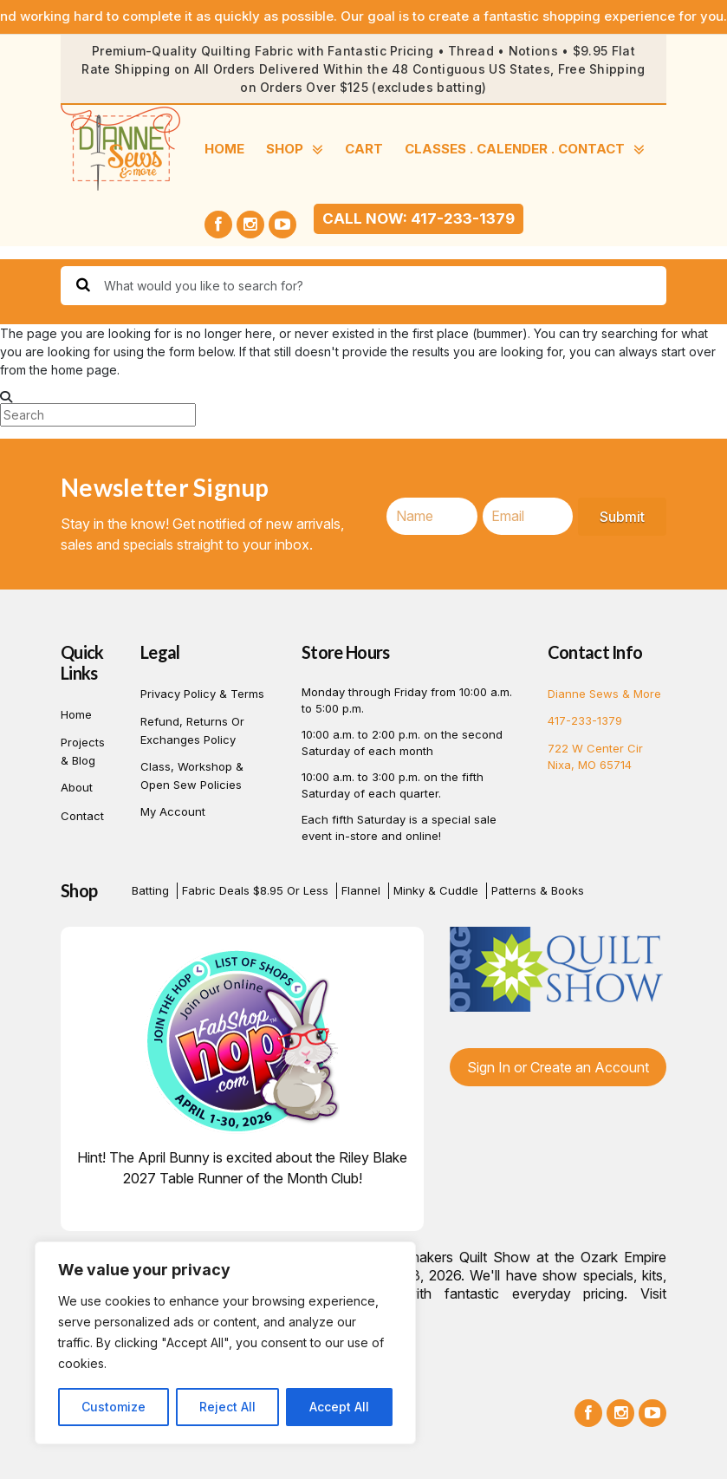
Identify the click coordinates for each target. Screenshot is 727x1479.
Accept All (339, 1406)
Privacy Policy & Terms (202, 693)
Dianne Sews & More (604, 693)
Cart (364, 148)
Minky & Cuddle (435, 890)
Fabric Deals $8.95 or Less (255, 890)
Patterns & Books (537, 890)
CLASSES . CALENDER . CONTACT (525, 149)
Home (224, 148)
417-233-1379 (585, 720)
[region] (225, 1342)
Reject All (227, 1406)
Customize (113, 1406)
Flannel (360, 890)
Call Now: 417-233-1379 (418, 218)
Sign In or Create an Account (558, 1067)
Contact (82, 816)
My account (172, 811)
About (77, 787)
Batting (150, 890)
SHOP (294, 149)
